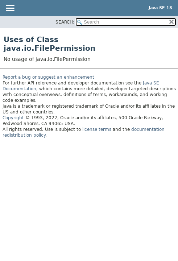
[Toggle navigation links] (10, 9)
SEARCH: (64, 22)
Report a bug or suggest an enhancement (48, 77)
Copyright (13, 117)
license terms (96, 129)
